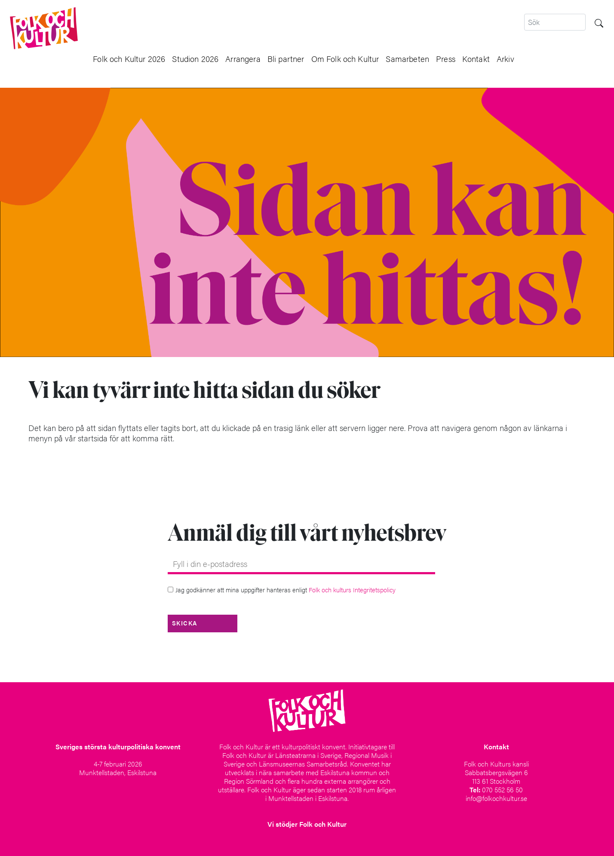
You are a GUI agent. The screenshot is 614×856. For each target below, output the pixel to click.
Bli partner (285, 58)
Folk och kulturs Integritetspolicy (352, 589)
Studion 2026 (195, 58)
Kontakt (476, 58)
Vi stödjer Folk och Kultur (307, 824)
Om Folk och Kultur (345, 58)
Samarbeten (407, 58)
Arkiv (505, 58)
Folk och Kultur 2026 (129, 58)
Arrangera (242, 58)
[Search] (555, 22)
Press (445, 58)
